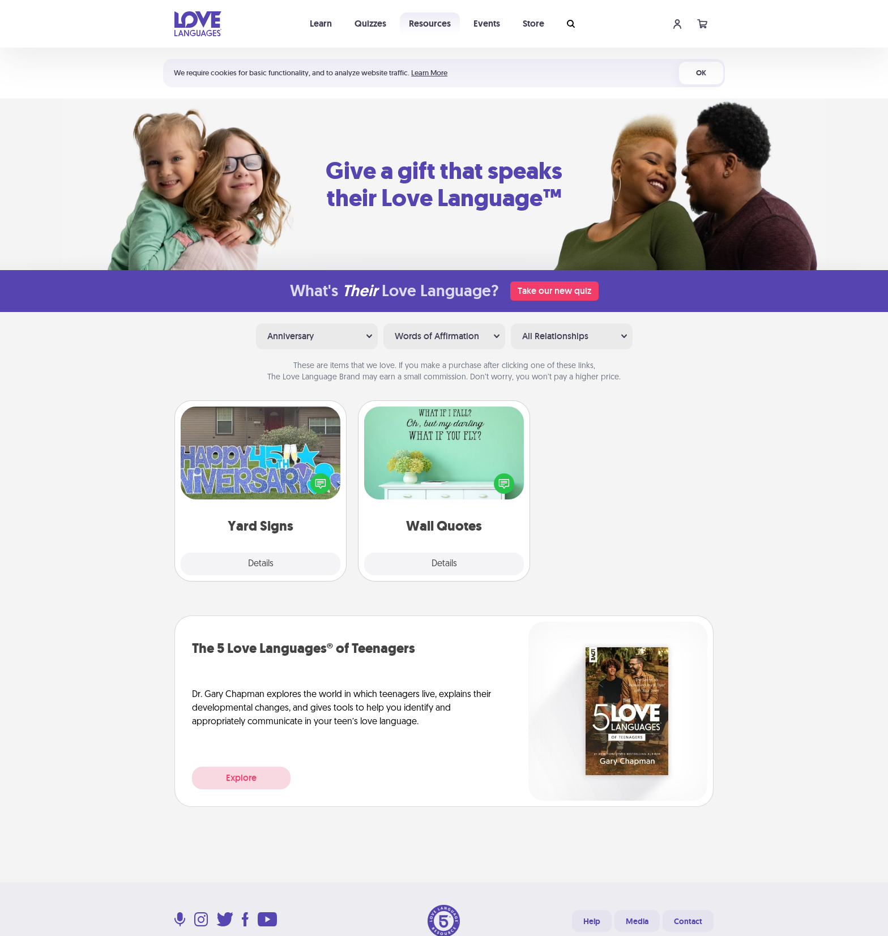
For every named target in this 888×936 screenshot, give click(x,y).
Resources (430, 23)
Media (637, 921)
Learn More (429, 73)
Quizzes (370, 23)
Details (261, 564)
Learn (321, 23)
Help (591, 921)
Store (533, 23)
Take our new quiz (554, 291)
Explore (241, 778)
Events (486, 23)
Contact (688, 921)
